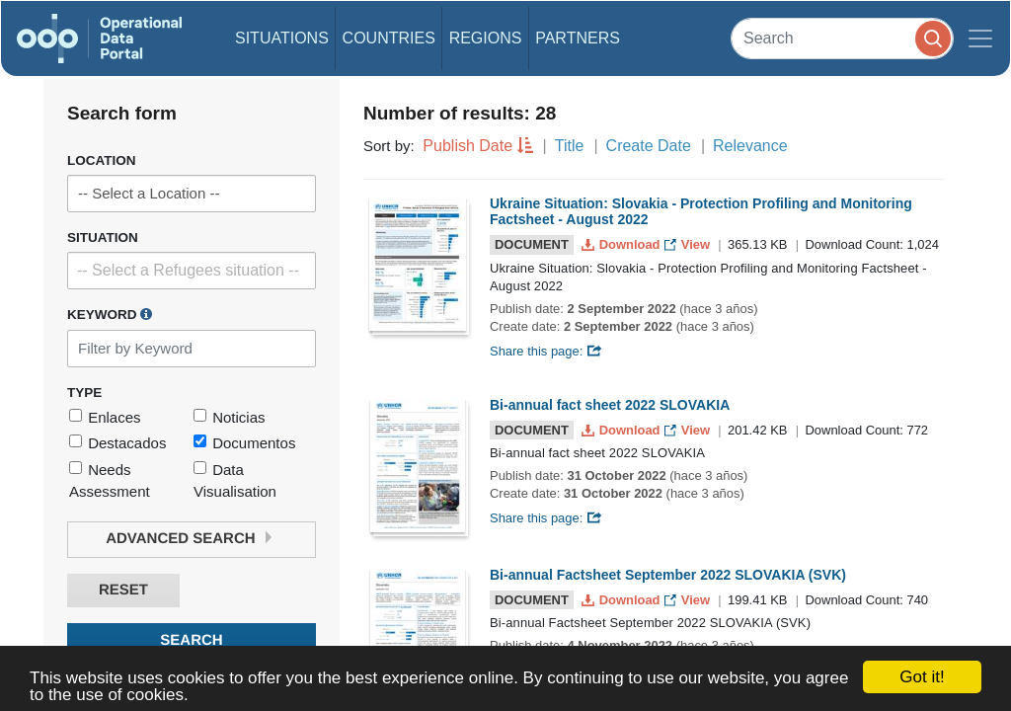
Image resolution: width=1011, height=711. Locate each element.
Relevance (750, 145)
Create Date (648, 145)
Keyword (109, 314)
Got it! (921, 677)
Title (569, 145)
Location (101, 160)
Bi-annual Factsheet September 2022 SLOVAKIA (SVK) (668, 575)
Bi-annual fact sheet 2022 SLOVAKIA (610, 405)
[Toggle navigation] (980, 38)
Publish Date (467, 145)
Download (622, 244)
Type (84, 392)
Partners (577, 38)
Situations (282, 38)
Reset (123, 590)
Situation (102, 237)
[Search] (842, 38)
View (688, 244)
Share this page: (546, 351)
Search (191, 640)
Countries (389, 38)
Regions (485, 38)
